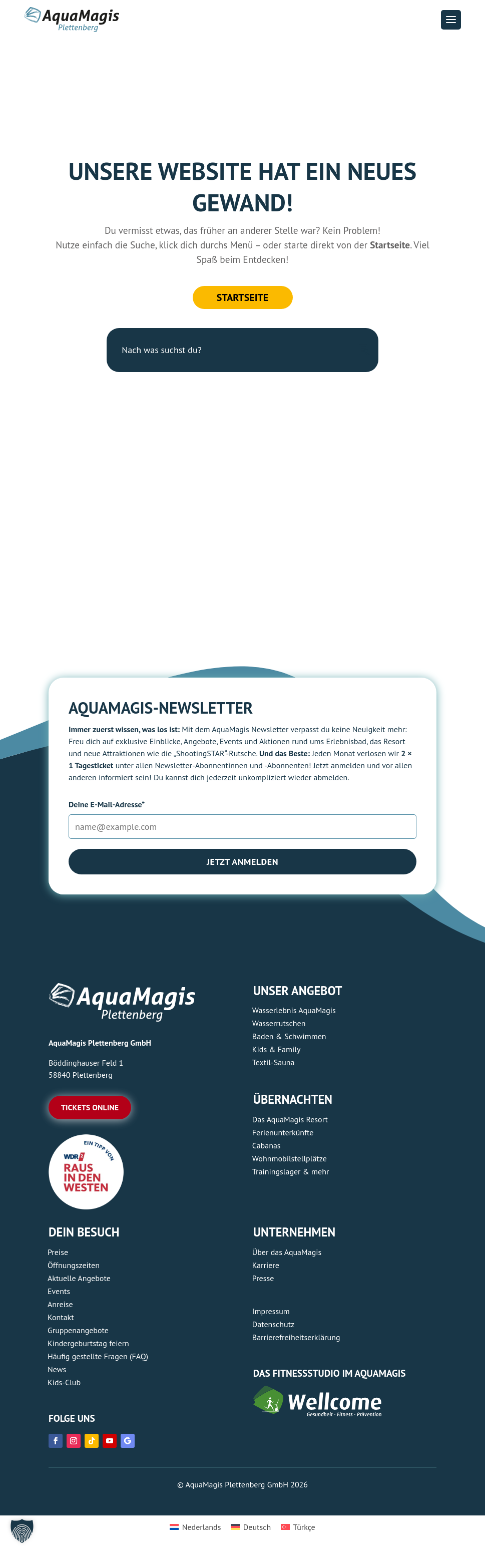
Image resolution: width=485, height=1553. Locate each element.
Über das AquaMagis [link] (286, 1252)
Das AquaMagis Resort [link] (290, 1119)
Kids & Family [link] (276, 1049)
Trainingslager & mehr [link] (290, 1171)
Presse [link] (263, 1278)
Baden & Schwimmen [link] (289, 1036)
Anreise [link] (60, 1304)
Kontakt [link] (61, 1317)
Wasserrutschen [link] (279, 1023)
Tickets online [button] (90, 1107)
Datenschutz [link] (273, 1324)
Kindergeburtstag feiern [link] (88, 1343)
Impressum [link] (271, 1311)
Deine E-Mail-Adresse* (107, 804)
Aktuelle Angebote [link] (79, 1278)
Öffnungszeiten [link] (74, 1265)
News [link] (57, 1369)
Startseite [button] (242, 297)
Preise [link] (58, 1252)
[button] (451, 20)
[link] (86, 1206)
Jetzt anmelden (242, 861)
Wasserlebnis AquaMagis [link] (294, 1010)
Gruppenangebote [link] (78, 1330)
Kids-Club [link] (64, 1382)
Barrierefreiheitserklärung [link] (296, 1337)
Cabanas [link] (266, 1145)
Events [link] (59, 1291)
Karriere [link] (265, 1265)
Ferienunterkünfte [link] (282, 1132)
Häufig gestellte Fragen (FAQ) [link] (98, 1356)
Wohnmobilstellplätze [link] (289, 1158)
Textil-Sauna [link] (273, 1062)
